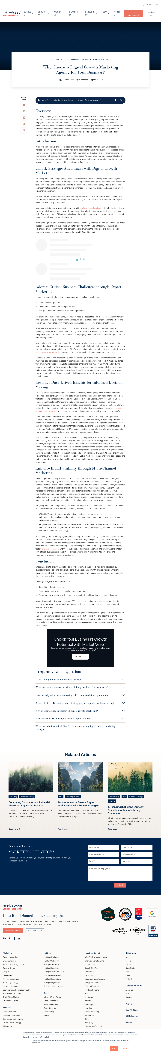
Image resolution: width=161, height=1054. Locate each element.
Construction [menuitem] (90, 961)
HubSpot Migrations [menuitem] (52, 979)
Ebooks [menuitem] (128, 957)
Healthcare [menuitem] (89, 994)
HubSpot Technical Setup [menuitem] (54, 968)
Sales (46, 989)
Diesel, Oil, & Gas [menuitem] (91, 965)
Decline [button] (124, 1048)
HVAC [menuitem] (87, 990)
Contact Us (150, 11)
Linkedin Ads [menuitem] (8, 972)
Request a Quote (13, 927)
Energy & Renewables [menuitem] (93, 979)
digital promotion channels (94, 204)
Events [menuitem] (128, 961)
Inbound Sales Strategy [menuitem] (53, 994)
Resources (90, 11)
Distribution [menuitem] (89, 968)
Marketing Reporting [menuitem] (11, 983)
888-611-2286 (150, 5)
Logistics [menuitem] (88, 1005)
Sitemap (129, 1018)
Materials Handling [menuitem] (92, 1008)
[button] (39, 96)
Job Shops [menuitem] (89, 1001)
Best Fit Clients (132, 1006)
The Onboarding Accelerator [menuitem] (55, 983)
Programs (61, 11)
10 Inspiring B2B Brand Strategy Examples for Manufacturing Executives (127, 806)
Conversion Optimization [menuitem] (13, 1015)
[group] (80, 96)
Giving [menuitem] (128, 990)
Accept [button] (114, 1048)
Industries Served (93, 949)
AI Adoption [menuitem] (7, 1023)
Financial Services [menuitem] (92, 983)
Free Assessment (131, 11)
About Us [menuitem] (129, 986)
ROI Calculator (132, 1012)
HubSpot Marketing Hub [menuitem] (53, 954)
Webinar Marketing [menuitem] (10, 997)
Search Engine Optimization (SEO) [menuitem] (16, 986)
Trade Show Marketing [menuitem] (12, 994)
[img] (115, 96)
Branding (112, 797)
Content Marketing (103, 55)
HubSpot (48, 949)
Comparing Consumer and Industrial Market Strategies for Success (31, 800)
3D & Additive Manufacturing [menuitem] (96, 954)
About (103, 11)
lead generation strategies (47, 348)
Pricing (114, 11)
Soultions (46, 11)
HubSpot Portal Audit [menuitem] (52, 965)
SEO (61, 793)
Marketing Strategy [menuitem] (10, 979)
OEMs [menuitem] (87, 1015)
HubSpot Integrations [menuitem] (52, 975)
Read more (15, 825)
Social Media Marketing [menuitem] (12, 990)
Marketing (13, 793)
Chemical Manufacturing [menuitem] (94, 957)
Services (32, 11)
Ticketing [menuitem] (47, 1012)
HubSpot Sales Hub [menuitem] (52, 957)
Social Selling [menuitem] (49, 1008)
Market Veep (69, 76)
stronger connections (51, 545)
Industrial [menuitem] (88, 997)
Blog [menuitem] (127, 954)
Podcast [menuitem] (128, 975)
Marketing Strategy (79, 55)
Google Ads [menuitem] (7, 968)
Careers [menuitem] (128, 994)
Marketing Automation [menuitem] (12, 975)
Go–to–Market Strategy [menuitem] (12, 1019)
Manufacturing (114, 793)
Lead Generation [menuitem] (9, 1008)
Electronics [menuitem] (89, 972)
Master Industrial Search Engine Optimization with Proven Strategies (80, 800)
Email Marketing (57, 55)
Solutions (7, 1004)
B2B (125, 793)
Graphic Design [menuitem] (9, 965)
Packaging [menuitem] (89, 1019)
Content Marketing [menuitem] (10, 954)
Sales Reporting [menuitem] (50, 1005)
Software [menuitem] (88, 1026)
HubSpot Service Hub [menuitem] (52, 961)
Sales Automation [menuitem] (51, 997)
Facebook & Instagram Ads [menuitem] (14, 961)
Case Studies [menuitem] (130, 965)
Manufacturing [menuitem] (90, 1012)
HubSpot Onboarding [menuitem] (52, 972)
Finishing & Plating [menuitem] (92, 986)
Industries (75, 11)
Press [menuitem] (127, 972)
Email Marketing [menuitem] (9, 957)
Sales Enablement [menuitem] (51, 1001)
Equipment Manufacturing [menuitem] (95, 975)
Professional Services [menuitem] (93, 1023)
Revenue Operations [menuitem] (11, 1012)
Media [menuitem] (127, 968)
